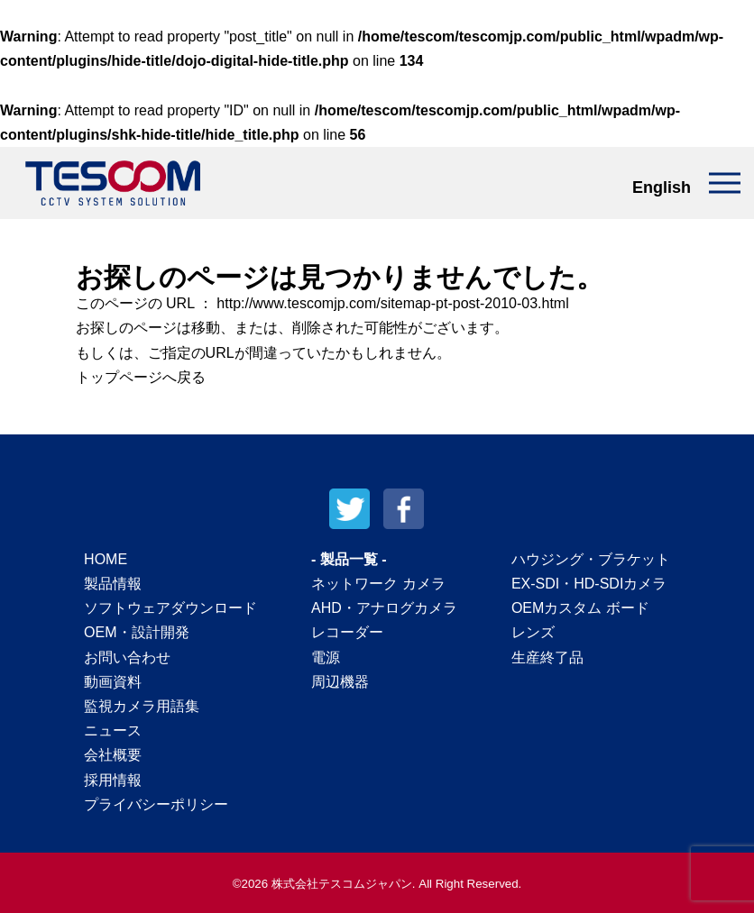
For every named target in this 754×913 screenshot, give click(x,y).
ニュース (113, 730)
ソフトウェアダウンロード (170, 608)
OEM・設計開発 (136, 632)
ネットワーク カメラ (378, 583)
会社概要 (113, 754)
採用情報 (113, 780)
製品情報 (113, 583)
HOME (105, 559)
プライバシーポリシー (156, 804)
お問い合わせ (127, 657)
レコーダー (347, 632)
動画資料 (113, 681)
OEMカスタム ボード (580, 608)
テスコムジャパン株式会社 (112, 182)
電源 (325, 657)
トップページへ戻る (142, 377)
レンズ (533, 632)
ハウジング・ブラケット (590, 559)
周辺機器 (340, 681)
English (661, 187)
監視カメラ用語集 (141, 706)
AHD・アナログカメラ (384, 608)
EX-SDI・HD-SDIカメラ (589, 583)
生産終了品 (547, 657)
